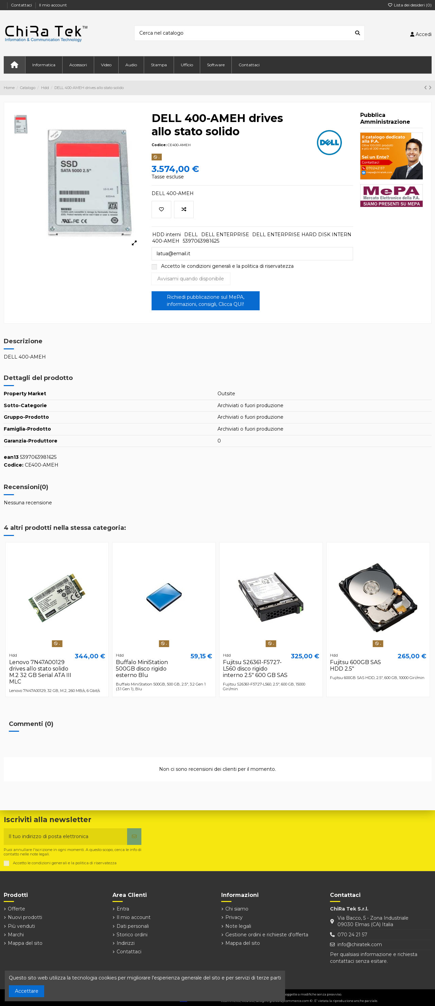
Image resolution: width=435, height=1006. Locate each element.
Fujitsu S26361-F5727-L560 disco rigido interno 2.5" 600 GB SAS (255, 668)
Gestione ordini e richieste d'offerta (266, 935)
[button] (43, 64)
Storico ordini (132, 935)
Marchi (16, 935)
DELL (191, 234)
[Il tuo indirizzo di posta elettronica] (66, 836)
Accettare (26, 991)
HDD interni (166, 234)
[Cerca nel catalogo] (357, 33)
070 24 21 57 (352, 935)
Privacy (234, 917)
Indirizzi (126, 943)
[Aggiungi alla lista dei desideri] (161, 209)
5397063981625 (201, 241)
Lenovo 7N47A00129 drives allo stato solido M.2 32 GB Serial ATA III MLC (40, 672)
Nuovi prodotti (25, 917)
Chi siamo (236, 909)
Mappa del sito (25, 943)
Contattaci (22, 4)
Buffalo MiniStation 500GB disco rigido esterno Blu (142, 668)
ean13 (11, 457)
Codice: (159, 145)
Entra (123, 909)
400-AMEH (165, 241)
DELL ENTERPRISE (225, 234)
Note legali (238, 926)
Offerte (16, 909)
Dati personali (133, 926)
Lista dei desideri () (410, 4)
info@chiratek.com (359, 944)
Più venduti (21, 926)
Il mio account (53, 4)
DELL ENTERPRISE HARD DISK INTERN (301, 234)
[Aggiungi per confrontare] (184, 209)
